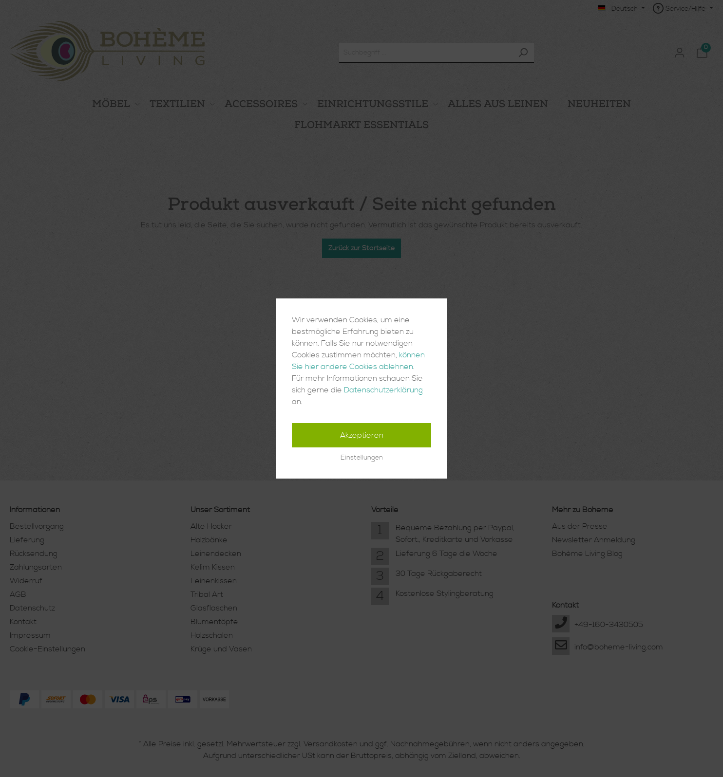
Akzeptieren (361, 435)
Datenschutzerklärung (383, 390)
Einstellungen (362, 457)
